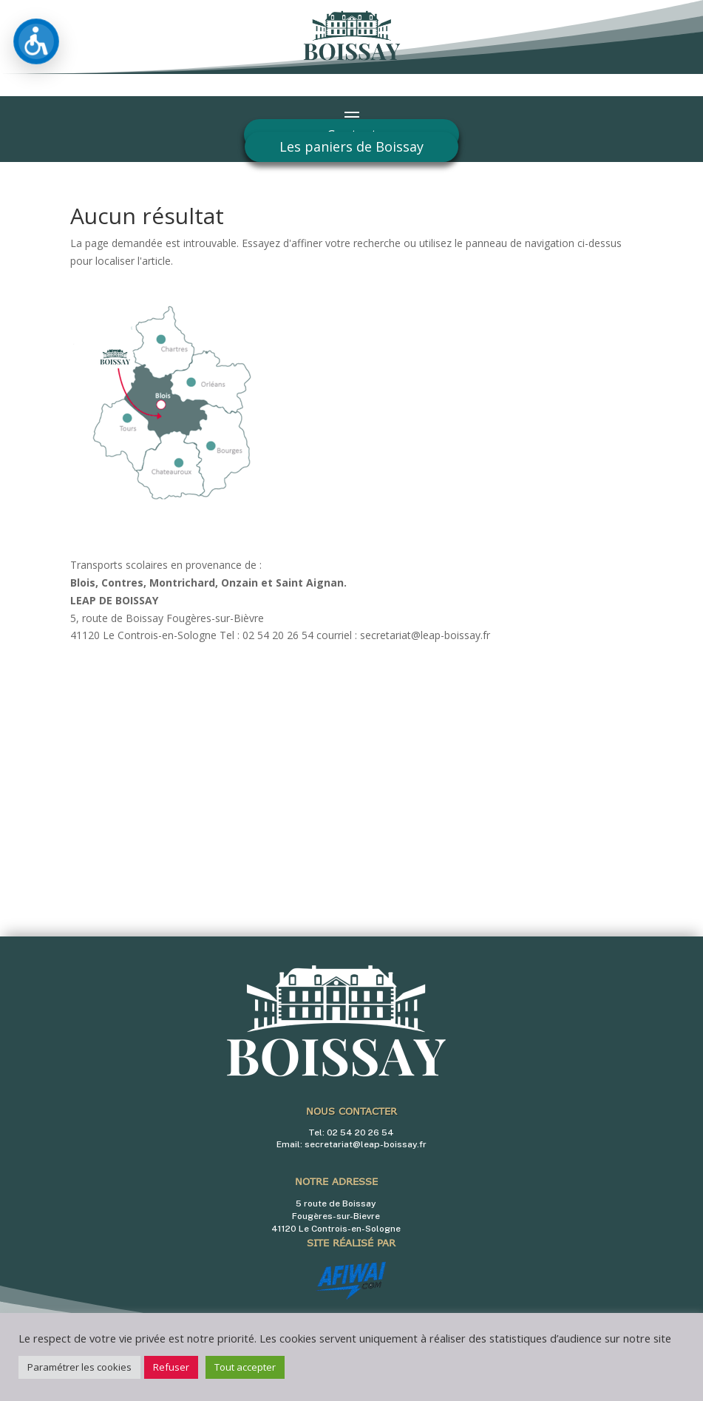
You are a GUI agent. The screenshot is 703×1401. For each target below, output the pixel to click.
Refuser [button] (171, 1367)
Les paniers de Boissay (351, 146)
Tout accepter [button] (245, 1367)
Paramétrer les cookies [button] (79, 1367)
